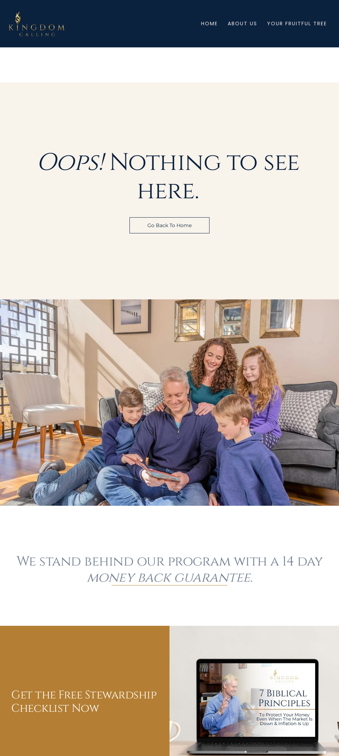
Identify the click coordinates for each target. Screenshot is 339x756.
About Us (242, 23)
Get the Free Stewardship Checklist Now (84, 702)
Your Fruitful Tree (297, 23)
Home (209, 23)
